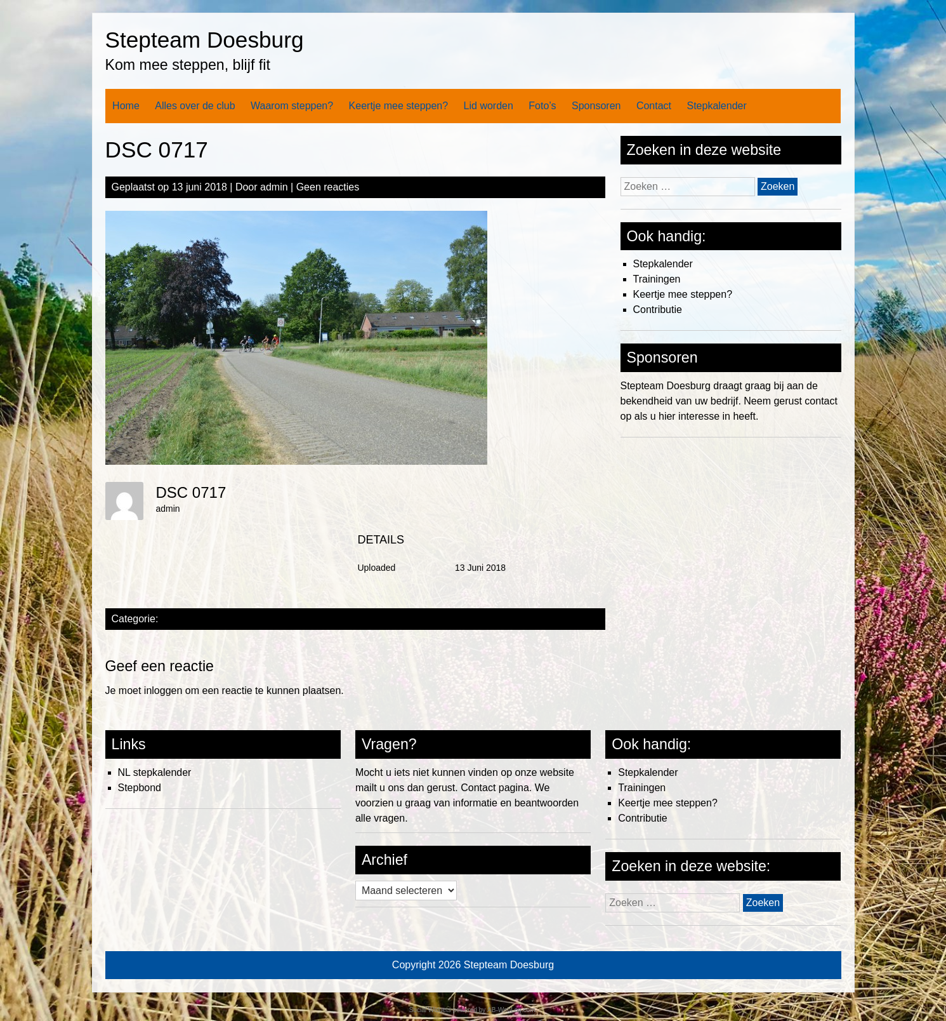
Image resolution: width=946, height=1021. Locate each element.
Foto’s (542, 105)
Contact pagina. (496, 787)
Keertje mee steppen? (399, 105)
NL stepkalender (155, 772)
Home (126, 105)
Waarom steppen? (292, 105)
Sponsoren (596, 105)
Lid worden (488, 105)
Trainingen (657, 279)
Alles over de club (195, 105)
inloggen (163, 690)
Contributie (657, 309)
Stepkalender (716, 105)
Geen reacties (328, 187)
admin (274, 187)
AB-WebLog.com (511, 1009)
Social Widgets (430, 1009)
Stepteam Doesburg (204, 39)
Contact (653, 105)
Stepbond (140, 787)
